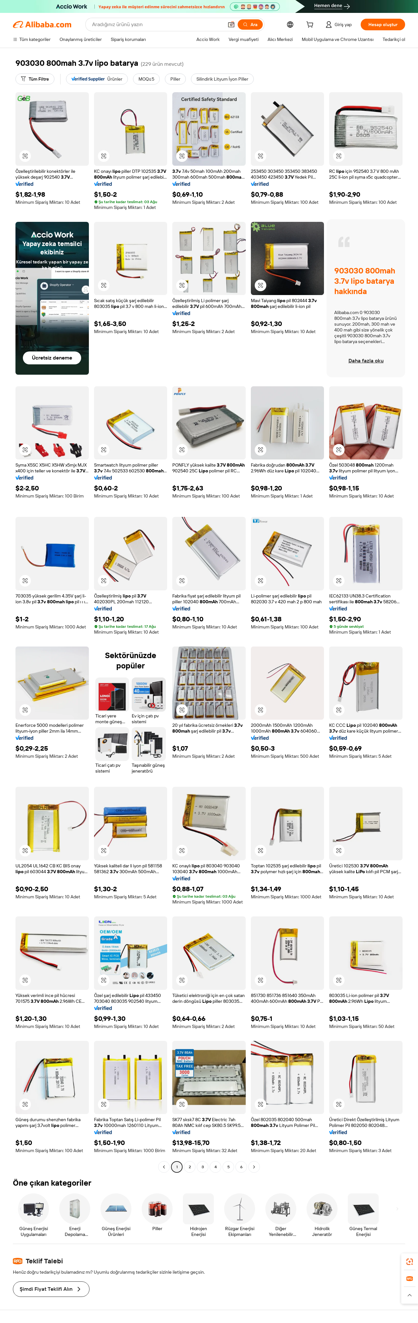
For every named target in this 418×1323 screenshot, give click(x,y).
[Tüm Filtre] (34, 79)
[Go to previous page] (164, 1167)
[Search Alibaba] (157, 24)
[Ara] (250, 24)
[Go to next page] (254, 1167)
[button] (231, 24)
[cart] (311, 25)
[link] (409, 1261)
